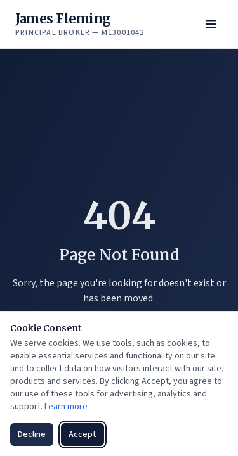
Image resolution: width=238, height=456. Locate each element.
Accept (82, 434)
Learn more (66, 406)
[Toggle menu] (211, 24)
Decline (32, 434)
